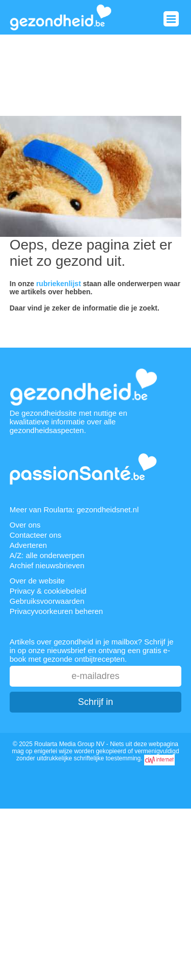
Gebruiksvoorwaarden (47, 601)
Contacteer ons (36, 535)
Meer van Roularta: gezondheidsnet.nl (74, 509)
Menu (171, 18)
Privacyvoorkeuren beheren (56, 611)
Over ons (25, 524)
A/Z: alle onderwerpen (47, 555)
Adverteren (28, 545)
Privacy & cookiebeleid (48, 591)
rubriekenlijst (58, 284)
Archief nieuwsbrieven (47, 565)
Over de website (37, 580)
